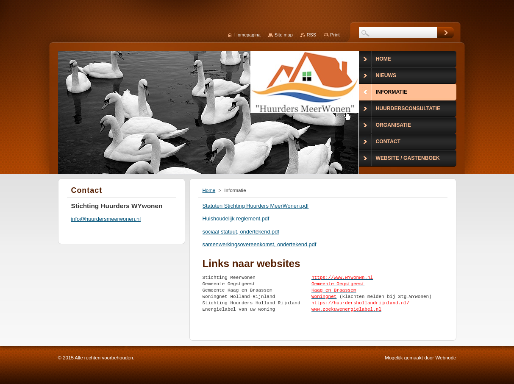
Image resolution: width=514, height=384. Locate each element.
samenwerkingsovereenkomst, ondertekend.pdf (260, 244)
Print (334, 34)
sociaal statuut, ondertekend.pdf (241, 231)
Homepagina (247, 34)
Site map (284, 34)
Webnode (445, 357)
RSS (311, 34)
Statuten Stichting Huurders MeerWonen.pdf (256, 206)
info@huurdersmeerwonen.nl (106, 219)
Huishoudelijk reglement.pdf (236, 218)
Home (209, 190)
